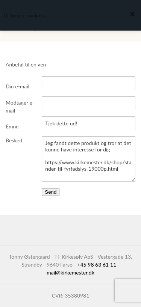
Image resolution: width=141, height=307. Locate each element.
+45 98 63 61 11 (96, 264)
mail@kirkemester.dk (70, 272)
